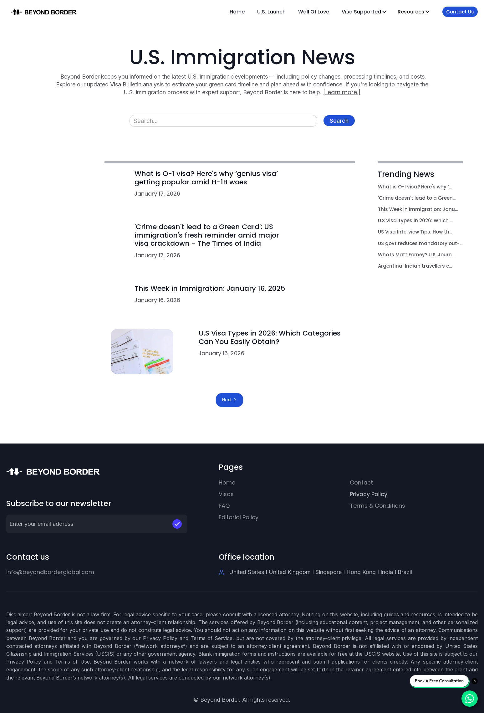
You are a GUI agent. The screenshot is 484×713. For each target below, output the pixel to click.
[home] (49, 11)
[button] (364, 12)
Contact (361, 482)
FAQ (224, 506)
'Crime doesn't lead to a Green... (417, 198)
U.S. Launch (271, 12)
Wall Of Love (313, 12)
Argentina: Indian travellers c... (415, 266)
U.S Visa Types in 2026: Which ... (415, 220)
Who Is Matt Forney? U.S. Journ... (416, 254)
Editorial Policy (238, 517)
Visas (226, 494)
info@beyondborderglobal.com (50, 572)
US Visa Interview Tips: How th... (415, 231)
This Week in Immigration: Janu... (418, 209)
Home (237, 12)
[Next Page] (229, 400)
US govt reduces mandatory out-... (420, 243)
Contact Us (460, 11)
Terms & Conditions (377, 506)
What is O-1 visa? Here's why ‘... (415, 186)
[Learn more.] (341, 92)
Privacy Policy (368, 494)
